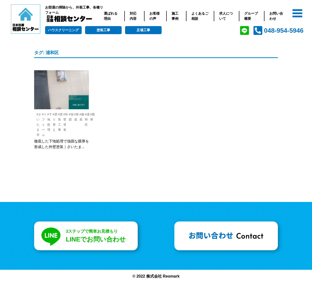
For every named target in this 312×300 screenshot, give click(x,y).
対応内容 (133, 15)
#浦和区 (87, 119)
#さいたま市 (39, 125)
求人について (226, 15)
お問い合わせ (276, 15)
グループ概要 (251, 15)
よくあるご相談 (199, 15)
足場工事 (143, 30)
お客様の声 (154, 15)
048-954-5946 (283, 30)
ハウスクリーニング (63, 30)
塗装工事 (103, 30)
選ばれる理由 (110, 15)
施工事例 (175, 15)
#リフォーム (44, 125)
